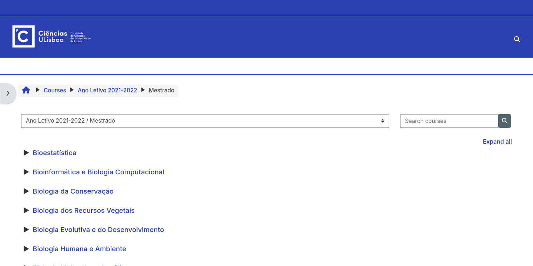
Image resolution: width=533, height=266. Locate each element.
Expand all (497, 141)
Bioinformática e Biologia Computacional (98, 172)
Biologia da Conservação (73, 191)
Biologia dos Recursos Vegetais (84, 210)
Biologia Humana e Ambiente (79, 249)
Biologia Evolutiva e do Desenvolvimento (98, 229)
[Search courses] (449, 121)
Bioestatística (54, 153)
